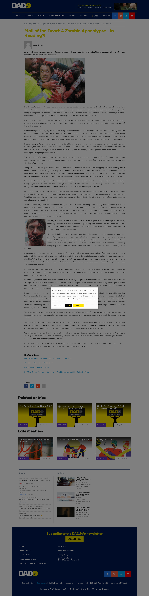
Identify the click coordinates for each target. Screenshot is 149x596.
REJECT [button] (68, 305)
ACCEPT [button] (78, 305)
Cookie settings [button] (58, 305)
